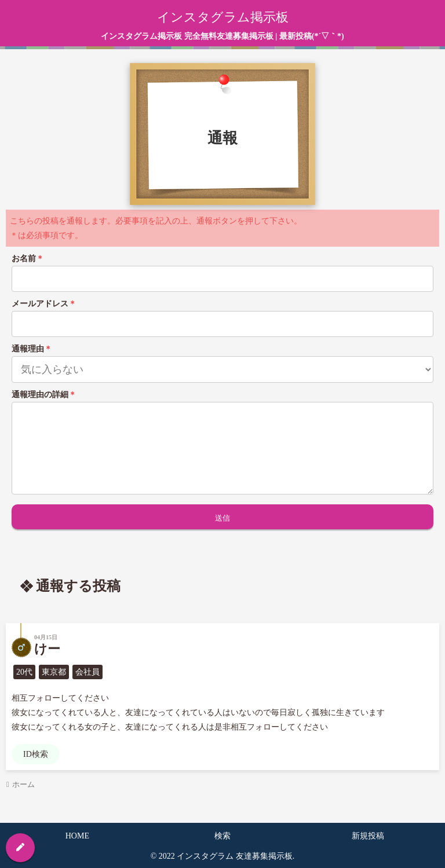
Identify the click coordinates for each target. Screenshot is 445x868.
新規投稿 (368, 836)
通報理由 (32, 349)
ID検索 (35, 754)
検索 (222, 836)
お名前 (28, 258)
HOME (77, 836)
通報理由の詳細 (44, 394)
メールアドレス (44, 303)
